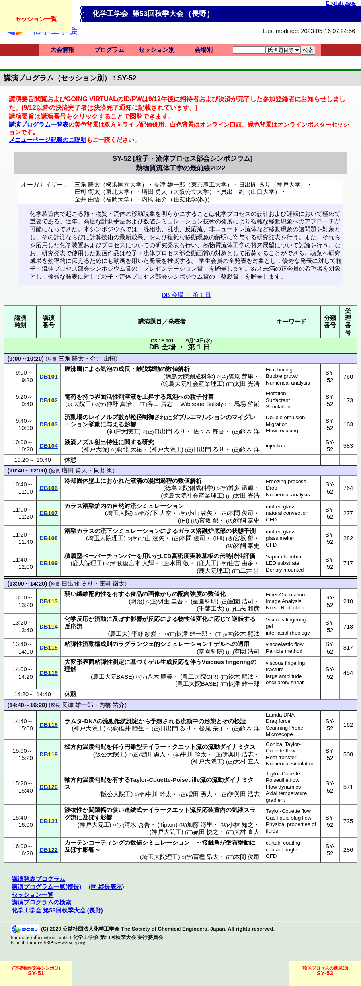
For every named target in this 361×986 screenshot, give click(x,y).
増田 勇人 (74, 470)
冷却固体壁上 (82, 481)
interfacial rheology (288, 633)
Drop (271, 488)
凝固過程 (160, 481)
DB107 (48, 513)
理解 (70, 669)
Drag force (278, 721)
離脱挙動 (148, 369)
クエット (184, 747)
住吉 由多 (241, 563)
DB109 (48, 563)
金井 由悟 (102, 358)
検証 (240, 721)
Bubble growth (282, 376)
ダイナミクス (238, 747)
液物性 (73, 810)
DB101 (48, 376)
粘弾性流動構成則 (88, 644)
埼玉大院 (119, 513)
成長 (124, 369)
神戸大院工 (124, 431)
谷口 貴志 (160, 404)
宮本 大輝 (141, 563)
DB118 (48, 725)
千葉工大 (210, 608)
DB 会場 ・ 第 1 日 (186, 295)
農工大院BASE (112, 677)
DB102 (48, 400)
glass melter (280, 538)
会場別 (204, 50)
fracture (275, 669)
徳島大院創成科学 (189, 376)
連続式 (133, 810)
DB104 (48, 446)
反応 (154, 619)
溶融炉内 (94, 506)
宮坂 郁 (209, 520)
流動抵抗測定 (121, 721)
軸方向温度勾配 (85, 780)
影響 (130, 424)
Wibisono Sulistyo (203, 404)
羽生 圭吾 (170, 601)
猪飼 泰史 (247, 520)
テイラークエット (166, 810)
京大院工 (79, 404)
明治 (136, 601)
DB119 (48, 754)
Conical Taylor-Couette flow (283, 747)
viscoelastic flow (285, 644)
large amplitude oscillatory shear (285, 679)
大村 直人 (247, 761)
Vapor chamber (283, 557)
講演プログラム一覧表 (38, 124)
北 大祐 (132, 449)
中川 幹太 (194, 754)
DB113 (48, 601)
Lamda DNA (280, 715)
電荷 (70, 397)
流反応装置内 (208, 810)
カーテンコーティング (94, 843)
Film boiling (279, 370)
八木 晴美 (160, 677)
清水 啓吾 (137, 825)
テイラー (154, 747)
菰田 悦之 (206, 832)
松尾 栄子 (211, 728)
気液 (238, 810)
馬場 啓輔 (247, 404)
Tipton (168, 825)
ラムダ (73, 721)
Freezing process (286, 481)
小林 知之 (241, 825)
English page (341, 3)
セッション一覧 (36, 19)
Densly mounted (285, 570)
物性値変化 (193, 619)
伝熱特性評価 (237, 556)
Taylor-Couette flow (288, 811)
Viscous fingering (286, 620)
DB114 (48, 626)
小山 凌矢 (200, 513)
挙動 (94, 424)
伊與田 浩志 (238, 754)
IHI (183, 520)
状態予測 (244, 531)
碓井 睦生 (131, 728)
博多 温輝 (241, 488)
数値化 (217, 594)
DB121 (48, 821)
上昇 (148, 397)
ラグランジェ (136, 644)
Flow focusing (282, 430)
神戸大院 (95, 449)
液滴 (70, 442)
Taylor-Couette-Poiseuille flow (284, 777)
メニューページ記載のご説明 (47, 140)
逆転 (238, 619)
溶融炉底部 (211, 531)
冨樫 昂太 (206, 857)
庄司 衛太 (112, 583)
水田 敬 (179, 563)
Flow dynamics (283, 787)
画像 (154, 594)
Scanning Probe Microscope (284, 731)
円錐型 (133, 747)
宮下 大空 (159, 513)
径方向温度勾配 (85, 747)
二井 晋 (250, 571)
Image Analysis (283, 601)
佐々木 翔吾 (208, 431)
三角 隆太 (71, 358)
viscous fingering (285, 663)
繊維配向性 (91, 594)
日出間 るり (169, 431)
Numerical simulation (290, 764)
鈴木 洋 (250, 431)
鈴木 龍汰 (247, 634)
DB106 (48, 488)
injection (275, 446)
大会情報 (62, 50)
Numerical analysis (288, 383)
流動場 (73, 417)
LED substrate (282, 563)
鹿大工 (208, 563)
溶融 (70, 531)
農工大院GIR (199, 677)
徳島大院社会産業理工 (192, 384)
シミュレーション (160, 506)
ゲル (154, 662)
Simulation (278, 407)
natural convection (287, 513)
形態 (210, 721)
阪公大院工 (110, 754)
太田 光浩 (247, 384)
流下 (106, 531)
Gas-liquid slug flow (288, 818)
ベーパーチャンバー (109, 556)
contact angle (281, 850)
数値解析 (178, 369)
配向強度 (190, 594)
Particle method (284, 651)
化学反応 (76, 619)
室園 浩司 (241, 601)
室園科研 (205, 601)
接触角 (211, 843)
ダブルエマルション (199, 417)
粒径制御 (142, 417)
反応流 (73, 626)
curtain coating (283, 843)
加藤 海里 (200, 825)
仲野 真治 (119, 404)
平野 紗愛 (144, 634)
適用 (244, 644)
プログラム (109, 50)
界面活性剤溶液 (115, 397)
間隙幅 (97, 810)
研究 (148, 442)
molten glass (280, 507)
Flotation (276, 393)
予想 (156, 721)
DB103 (48, 424)
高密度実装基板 (192, 556)
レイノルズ (103, 417)
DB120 (48, 787)
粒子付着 (202, 397)
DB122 (48, 850)
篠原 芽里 (241, 376)
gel (269, 626)
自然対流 (124, 506)
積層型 (73, 556)
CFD (271, 520)
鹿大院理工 (87, 563)
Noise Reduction (285, 608)
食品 (136, 594)
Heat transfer (281, 757)
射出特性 (106, 442)
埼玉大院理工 (106, 538)
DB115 (48, 647)
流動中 (189, 721)
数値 (136, 843)
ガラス (73, 506)
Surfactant (278, 400)
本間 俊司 (241, 513)
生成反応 (172, 662)
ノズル (85, 442)
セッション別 (156, 50)
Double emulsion (285, 417)
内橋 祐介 (112, 705)
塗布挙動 (238, 843)
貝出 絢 (103, 470)
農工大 (119, 634)
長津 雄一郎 (191, 634)
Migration (276, 424)
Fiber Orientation (285, 594)
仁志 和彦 (247, 608)
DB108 (48, 538)
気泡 (106, 369)
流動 (100, 619)
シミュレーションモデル (193, 644)
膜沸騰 (73, 369)
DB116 (48, 673)
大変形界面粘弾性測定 (94, 662)
